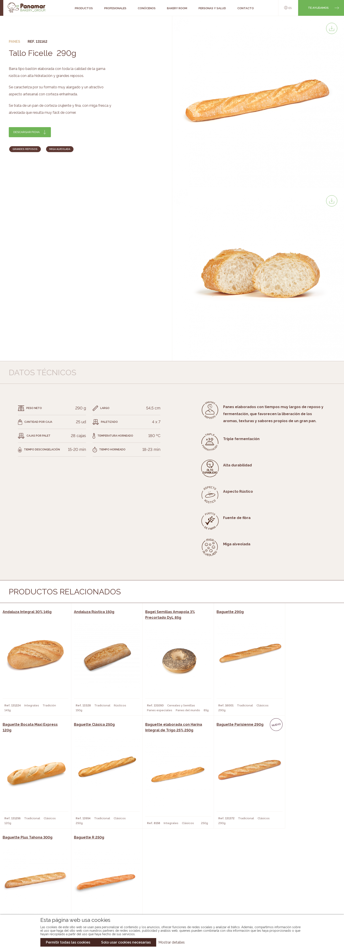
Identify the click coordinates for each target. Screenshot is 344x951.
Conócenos (36, 878)
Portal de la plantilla (294, 888)
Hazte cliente (37, 898)
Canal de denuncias (294, 902)
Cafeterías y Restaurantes (101, 878)
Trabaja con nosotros (294, 874)
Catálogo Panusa (168, 898)
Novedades (163, 878)
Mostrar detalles (171, 942)
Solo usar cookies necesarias (126, 942)
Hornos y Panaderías (96, 885)
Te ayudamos (318, 7)
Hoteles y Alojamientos (99, 898)
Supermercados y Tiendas (100, 891)
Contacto (34, 891)
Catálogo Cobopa (169, 891)
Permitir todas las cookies (68, 942)
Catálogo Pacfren (169, 905)
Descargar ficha (26, 132)
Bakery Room (37, 885)
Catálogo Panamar (170, 885)
